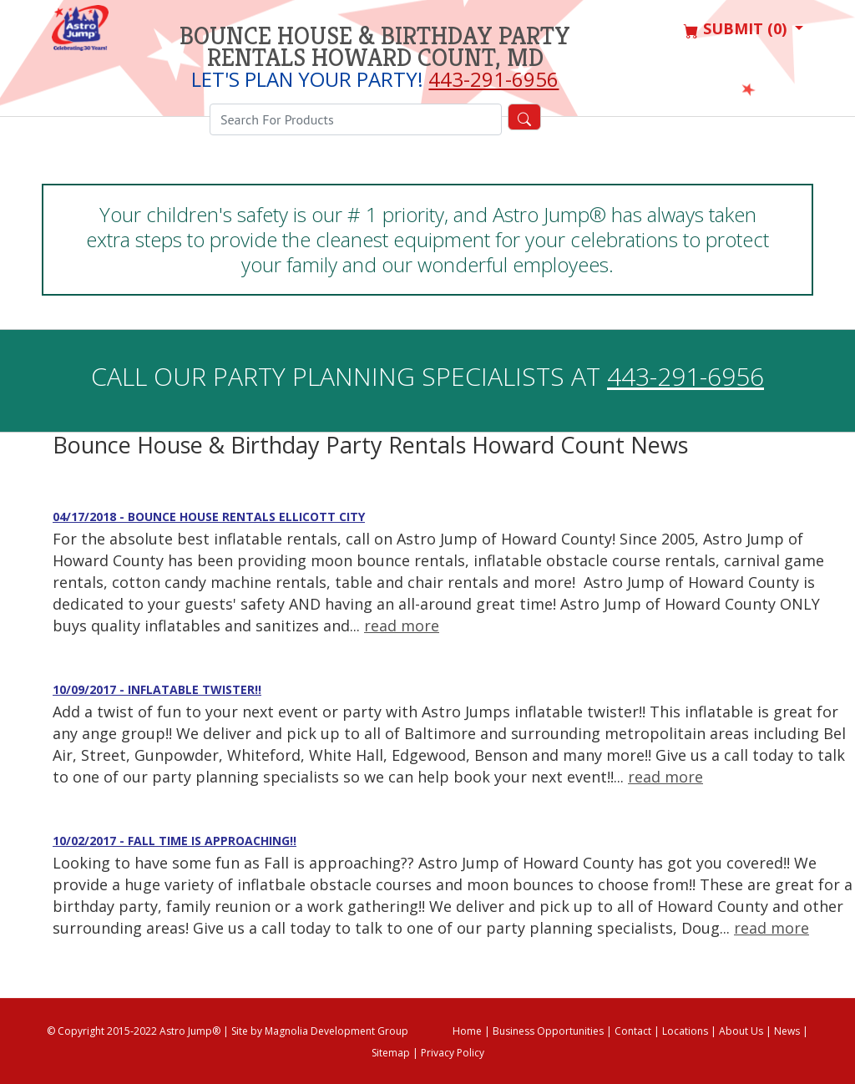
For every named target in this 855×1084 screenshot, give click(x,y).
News (787, 1031)
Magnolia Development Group (336, 1031)
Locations (685, 1031)
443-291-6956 (493, 79)
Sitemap (391, 1053)
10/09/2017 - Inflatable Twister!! (157, 689)
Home (467, 1031)
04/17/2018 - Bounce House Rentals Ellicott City (209, 516)
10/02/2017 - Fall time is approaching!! (174, 840)
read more (401, 625)
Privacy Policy (452, 1053)
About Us (741, 1031)
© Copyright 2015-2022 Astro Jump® (133, 1031)
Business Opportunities (548, 1031)
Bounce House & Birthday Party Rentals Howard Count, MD (375, 46)
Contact (633, 1031)
